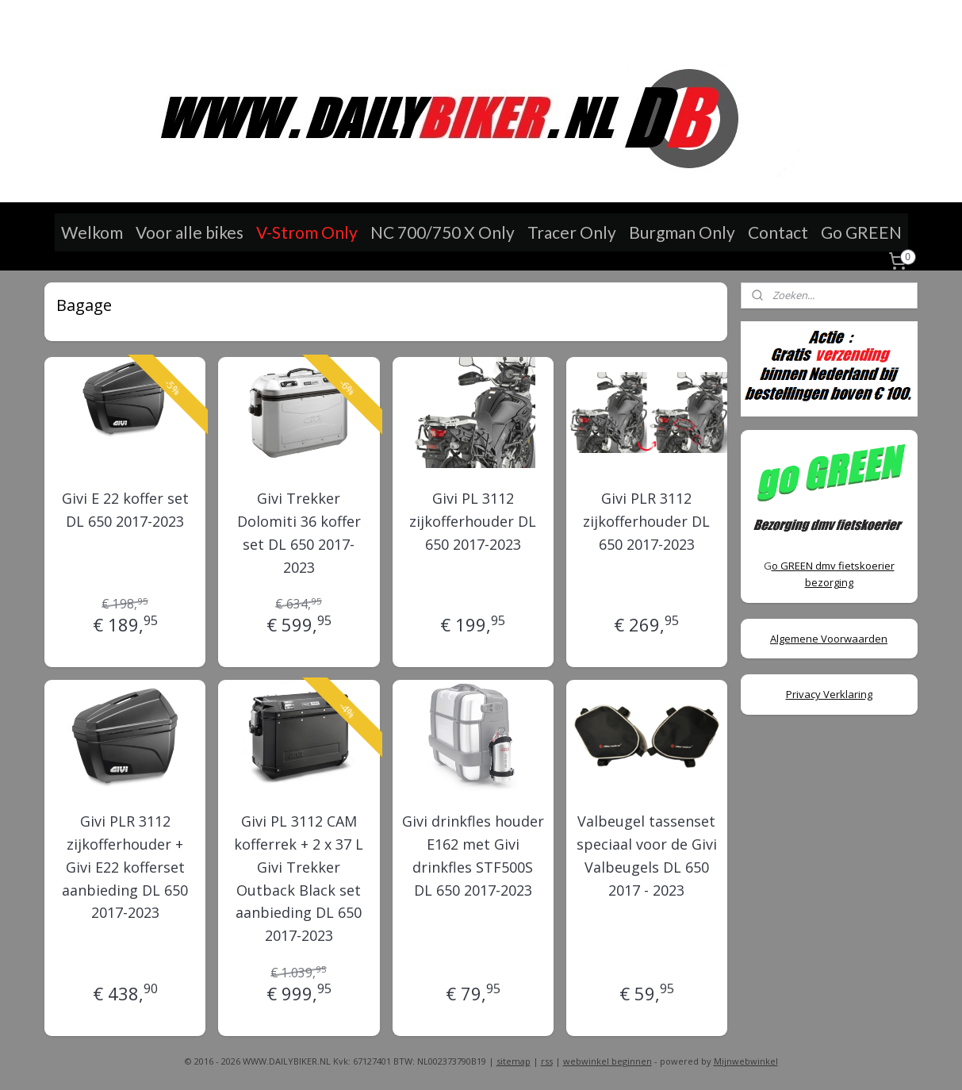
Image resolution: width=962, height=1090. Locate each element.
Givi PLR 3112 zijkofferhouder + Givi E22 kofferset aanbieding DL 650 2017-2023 (126, 867)
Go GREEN (861, 232)
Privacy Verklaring (829, 694)
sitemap (513, 1061)
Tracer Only (571, 232)
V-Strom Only (307, 232)
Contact (778, 232)
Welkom (92, 232)
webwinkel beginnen (607, 1061)
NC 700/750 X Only (442, 232)
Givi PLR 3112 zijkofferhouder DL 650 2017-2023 (647, 521)
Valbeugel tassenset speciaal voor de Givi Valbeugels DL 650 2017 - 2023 (647, 855)
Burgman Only (682, 232)
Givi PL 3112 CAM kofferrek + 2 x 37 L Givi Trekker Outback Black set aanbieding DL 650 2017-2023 (299, 878)
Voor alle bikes (189, 232)
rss (547, 1061)
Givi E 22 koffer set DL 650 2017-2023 (125, 510)
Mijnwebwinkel (746, 1061)
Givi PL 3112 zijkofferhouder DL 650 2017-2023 (472, 521)
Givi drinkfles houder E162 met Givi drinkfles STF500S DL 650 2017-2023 (473, 855)
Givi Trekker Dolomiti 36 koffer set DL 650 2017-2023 (299, 532)
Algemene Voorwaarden (828, 638)
